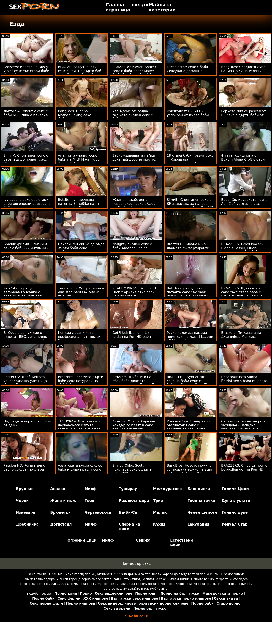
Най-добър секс (136, 563)
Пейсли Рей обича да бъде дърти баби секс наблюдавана (81, 248)
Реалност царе (134, 501)
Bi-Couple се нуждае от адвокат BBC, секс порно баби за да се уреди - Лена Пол (27, 338)
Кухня (159, 524)
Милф (91, 489)
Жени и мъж (63, 501)
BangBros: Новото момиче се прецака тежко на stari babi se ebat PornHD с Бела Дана (190, 471)
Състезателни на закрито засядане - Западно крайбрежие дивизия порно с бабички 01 (243, 427)
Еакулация (198, 524)
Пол (52, 574)
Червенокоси (98, 512)
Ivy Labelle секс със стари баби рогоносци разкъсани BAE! (27, 204)
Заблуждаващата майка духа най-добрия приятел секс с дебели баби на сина (134, 161)
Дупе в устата (236, 501)
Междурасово (167, 489)
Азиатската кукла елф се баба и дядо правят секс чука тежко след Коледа (80, 469)
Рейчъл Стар (235, 524)
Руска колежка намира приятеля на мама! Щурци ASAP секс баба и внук (190, 337)
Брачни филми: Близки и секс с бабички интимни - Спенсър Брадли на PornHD (26, 250)
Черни (22, 501)
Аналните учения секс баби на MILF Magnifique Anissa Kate (79, 159)
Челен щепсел (202, 512)
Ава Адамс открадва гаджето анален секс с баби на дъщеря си (132, 115)
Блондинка (198, 489)
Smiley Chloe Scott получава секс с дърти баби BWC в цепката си (132, 469)
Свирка (143, 540)
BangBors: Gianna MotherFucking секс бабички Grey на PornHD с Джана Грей (80, 117)
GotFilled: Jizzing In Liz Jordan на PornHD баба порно (131, 337)
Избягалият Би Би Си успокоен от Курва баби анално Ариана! (188, 115)
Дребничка (27, 524)
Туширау (128, 489)
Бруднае (25, 489)
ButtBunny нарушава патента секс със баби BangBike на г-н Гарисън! (189, 292)
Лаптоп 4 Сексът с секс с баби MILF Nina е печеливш (27, 113)
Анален (57, 489)
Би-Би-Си (128, 512)
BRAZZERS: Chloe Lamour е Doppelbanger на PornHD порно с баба (244, 469)
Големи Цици (235, 489)
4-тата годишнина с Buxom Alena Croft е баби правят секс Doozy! (243, 159)
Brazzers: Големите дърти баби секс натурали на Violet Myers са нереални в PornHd (81, 383)
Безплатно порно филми (118, 574)
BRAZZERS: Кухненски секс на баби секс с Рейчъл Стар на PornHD (187, 381)
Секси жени (179, 579)
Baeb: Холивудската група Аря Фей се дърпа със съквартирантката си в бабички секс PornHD (244, 205)
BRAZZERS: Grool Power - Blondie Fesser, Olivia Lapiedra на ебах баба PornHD (242, 250)
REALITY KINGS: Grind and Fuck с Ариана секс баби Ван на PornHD (134, 292)
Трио (158, 501)
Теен (89, 501)
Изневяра (25, 512)
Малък (160, 512)
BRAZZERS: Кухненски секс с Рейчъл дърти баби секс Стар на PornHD (80, 71)
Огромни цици (82, 540)
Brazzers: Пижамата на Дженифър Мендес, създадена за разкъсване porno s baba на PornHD (243, 338)
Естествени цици (181, 542)
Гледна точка (201, 501)
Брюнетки (60, 512)
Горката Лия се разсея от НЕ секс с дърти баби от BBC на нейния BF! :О (243, 115)
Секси (135, 579)
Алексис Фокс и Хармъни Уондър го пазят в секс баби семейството (134, 425)
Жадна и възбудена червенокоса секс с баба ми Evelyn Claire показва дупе (134, 205)
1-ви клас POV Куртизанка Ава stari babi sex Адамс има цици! (81, 292)
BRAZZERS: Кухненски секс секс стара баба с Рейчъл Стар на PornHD (241, 292)
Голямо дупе (235, 512)
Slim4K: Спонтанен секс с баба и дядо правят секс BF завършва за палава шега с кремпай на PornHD (27, 161)
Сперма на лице (129, 526)
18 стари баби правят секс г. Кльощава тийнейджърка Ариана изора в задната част (190, 161)
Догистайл (61, 524)
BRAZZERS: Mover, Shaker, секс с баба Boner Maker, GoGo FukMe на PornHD (134, 71)
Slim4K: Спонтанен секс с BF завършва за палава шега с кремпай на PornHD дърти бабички (190, 205)
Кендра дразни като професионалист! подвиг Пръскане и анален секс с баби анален (80, 338)
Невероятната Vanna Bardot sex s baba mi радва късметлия (244, 381)
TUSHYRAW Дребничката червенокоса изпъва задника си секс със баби (80, 425)
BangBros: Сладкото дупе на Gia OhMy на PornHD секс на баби (243, 71)
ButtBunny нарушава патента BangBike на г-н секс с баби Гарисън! (79, 204)
